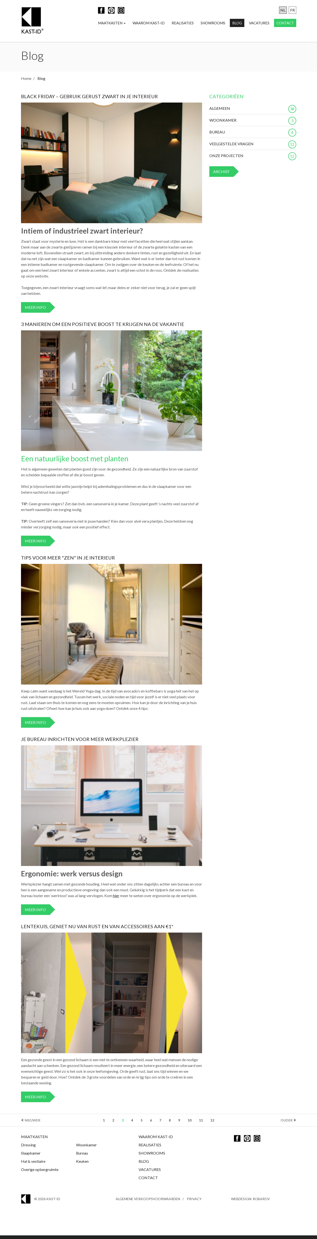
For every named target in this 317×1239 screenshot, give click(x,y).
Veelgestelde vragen (252, 147)
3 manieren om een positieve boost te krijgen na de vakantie (102, 328)
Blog (237, 23)
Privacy (194, 1202)
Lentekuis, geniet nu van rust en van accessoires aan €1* (97, 930)
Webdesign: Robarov (250, 1202)
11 (201, 1124)
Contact (285, 23)
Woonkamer (252, 124)
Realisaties (183, 23)
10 (189, 1124)
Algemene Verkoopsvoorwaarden (148, 1202)
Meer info (35, 311)
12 (212, 1124)
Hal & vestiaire (33, 1165)
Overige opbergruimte (39, 1173)
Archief (221, 175)
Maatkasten (112, 23)
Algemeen (252, 112)
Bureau (252, 135)
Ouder (287, 1124)
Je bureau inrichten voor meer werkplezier (80, 743)
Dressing (28, 1148)
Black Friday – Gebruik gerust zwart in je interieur (89, 100)
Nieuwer (32, 1124)
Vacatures (259, 23)
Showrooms (213, 23)
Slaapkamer (31, 1156)
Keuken (82, 1165)
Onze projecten (252, 159)
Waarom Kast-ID (149, 23)
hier (116, 899)
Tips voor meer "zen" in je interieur (68, 561)
